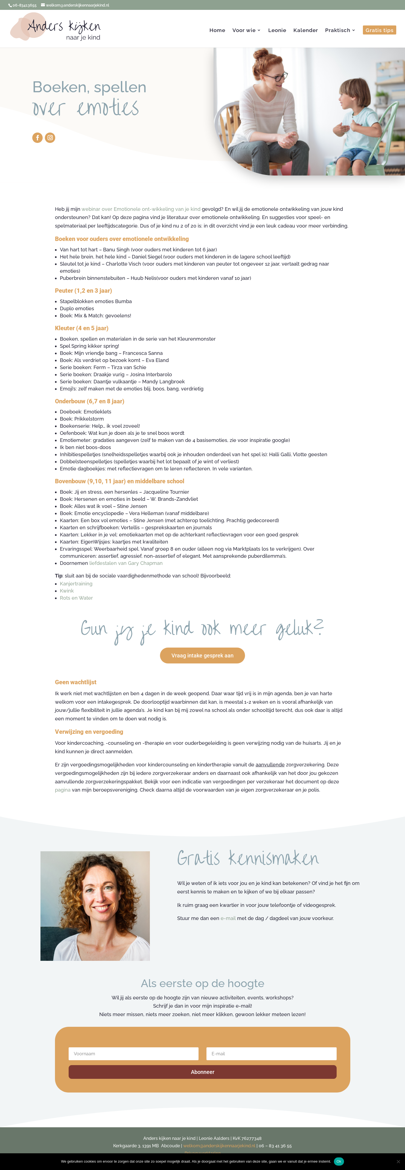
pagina (63, 790)
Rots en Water (76, 598)
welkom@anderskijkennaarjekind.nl (219, 1145)
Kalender (305, 30)
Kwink (67, 591)
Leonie (277, 30)
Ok (339, 1161)
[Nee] (398, 1161)
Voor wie (244, 30)
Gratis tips (380, 30)
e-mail (228, 918)
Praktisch (337, 30)
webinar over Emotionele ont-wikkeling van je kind (140, 209)
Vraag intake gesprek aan (202, 655)
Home (217, 30)
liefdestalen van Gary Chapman (126, 563)
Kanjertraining (76, 584)
